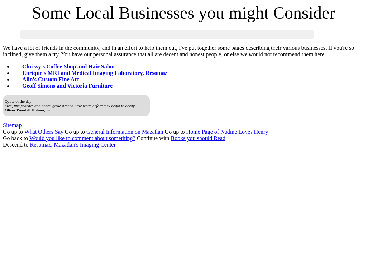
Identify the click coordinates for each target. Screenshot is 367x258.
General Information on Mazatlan (124, 132)
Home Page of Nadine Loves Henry (227, 132)
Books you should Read (198, 138)
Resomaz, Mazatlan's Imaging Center (73, 145)
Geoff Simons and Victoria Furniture (67, 86)
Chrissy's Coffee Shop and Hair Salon (68, 66)
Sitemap (12, 125)
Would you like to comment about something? (82, 138)
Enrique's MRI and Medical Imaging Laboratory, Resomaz (94, 73)
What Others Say (43, 132)
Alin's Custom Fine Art (50, 79)
